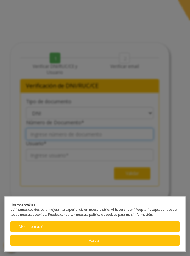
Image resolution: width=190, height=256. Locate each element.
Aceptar (95, 240)
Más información (32, 226)
